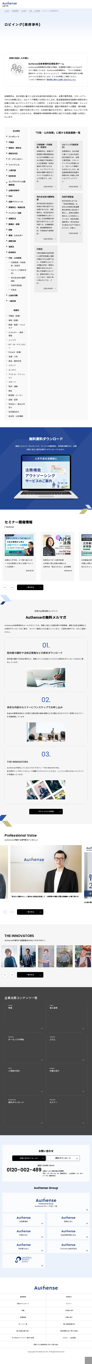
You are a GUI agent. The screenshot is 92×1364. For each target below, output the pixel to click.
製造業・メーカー (16, 395)
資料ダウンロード (63, 1158)
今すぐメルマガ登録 (46, 811)
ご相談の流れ (69, 1310)
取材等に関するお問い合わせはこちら (61, 79)
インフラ (12, 340)
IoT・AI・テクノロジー (17, 346)
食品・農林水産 (15, 361)
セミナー (69, 1304)
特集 (23, 1310)
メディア (12, 365)
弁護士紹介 (69, 1317)
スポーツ (12, 382)
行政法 (13, 289)
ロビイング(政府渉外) (18, 271)
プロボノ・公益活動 (69, 1338)
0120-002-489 (24, 1169)
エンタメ (12, 370)
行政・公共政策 (34, 11)
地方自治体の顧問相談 (18, 279)
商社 (10, 390)
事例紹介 (69, 1297)
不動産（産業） (15, 316)
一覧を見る (30, 587)
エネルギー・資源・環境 (17, 334)
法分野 (23, 11)
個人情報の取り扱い (23, 1331)
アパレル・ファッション (17, 376)
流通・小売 (13, 356)
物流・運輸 (13, 386)
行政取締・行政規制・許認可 (18, 264)
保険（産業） (14, 320)
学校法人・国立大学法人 (17, 405)
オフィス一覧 (23, 1324)
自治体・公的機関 (16, 416)
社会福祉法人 (14, 411)
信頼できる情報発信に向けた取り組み (46, 1344)
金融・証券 (13, 399)
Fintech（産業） (15, 352)
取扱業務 (15, 11)
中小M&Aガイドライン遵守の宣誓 (23, 1338)
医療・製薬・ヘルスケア (17, 326)
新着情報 (23, 1317)
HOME (7, 11)
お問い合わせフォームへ (29, 1158)
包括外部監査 (16, 285)
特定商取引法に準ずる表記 (69, 1331)
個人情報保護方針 (69, 1324)
